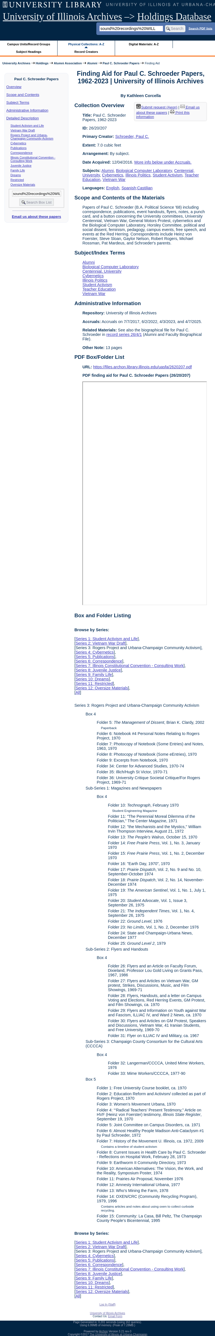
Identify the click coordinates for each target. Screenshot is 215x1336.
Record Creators (86, 51)
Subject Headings (28, 51)
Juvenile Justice (21, 165)
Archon (103, 1331)
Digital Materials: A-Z (144, 44)
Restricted (17, 180)
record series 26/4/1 (124, 334)
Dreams (16, 175)
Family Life (18, 170)
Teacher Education (99, 289)
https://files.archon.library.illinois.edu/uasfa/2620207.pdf (142, 367)
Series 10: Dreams (92, 679)
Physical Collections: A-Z (86, 44)
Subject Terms (17, 102)
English (112, 188)
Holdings (42, 63)
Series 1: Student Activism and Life (106, 639)
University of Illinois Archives (62, 16)
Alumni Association (68, 63)
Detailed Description (22, 118)
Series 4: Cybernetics (94, 652)
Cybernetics (18, 143)
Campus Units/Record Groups (28, 44)
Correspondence (22, 152)
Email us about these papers (36, 217)
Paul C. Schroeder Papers (121, 63)
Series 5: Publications (94, 656)
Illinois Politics (137, 175)
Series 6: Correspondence (98, 661)
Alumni (92, 63)
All (77, 692)
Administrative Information (27, 110)
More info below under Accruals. (163, 162)
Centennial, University (101, 271)
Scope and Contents (22, 95)
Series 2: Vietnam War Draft (100, 643)
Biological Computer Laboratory (144, 170)
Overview (14, 87)
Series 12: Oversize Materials (101, 688)
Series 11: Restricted (94, 683)
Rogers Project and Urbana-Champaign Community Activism (32, 136)
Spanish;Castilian (136, 188)
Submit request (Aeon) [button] (157, 107)
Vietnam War (113, 179)
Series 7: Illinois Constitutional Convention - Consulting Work (129, 665)
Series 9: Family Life (93, 674)
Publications (19, 148)
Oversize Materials (23, 184)
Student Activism (167, 175)
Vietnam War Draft (23, 130)
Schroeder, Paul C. (132, 136)
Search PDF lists (200, 28)
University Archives (16, 63)
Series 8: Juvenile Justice (98, 670)
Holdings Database (174, 16)
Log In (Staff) (107, 1304)
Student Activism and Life (27, 125)
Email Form (115, 1316)
